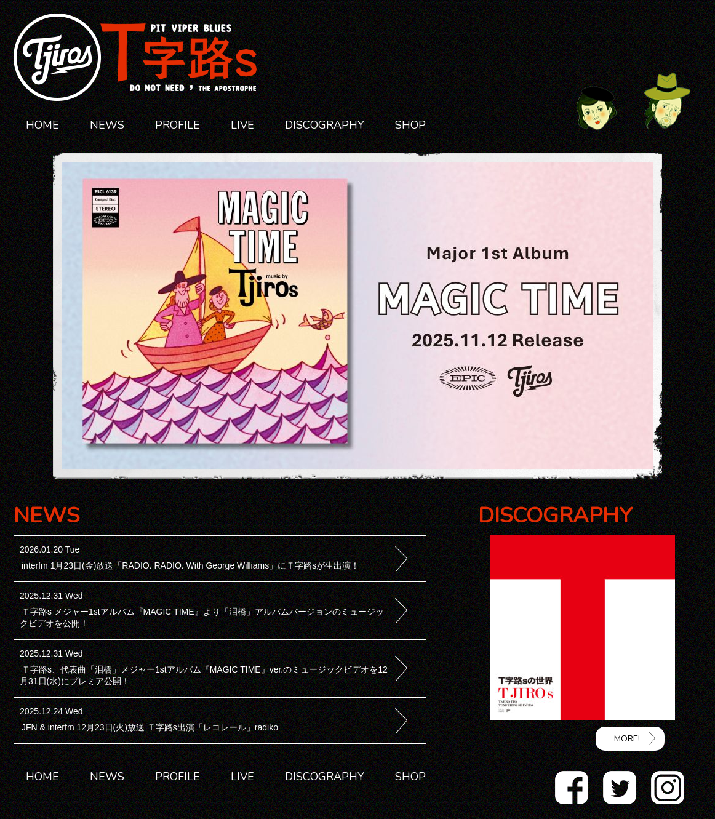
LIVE (242, 124)
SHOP (410, 124)
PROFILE (177, 124)
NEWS (107, 124)
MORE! (627, 739)
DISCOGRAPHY (324, 124)
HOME (42, 124)
